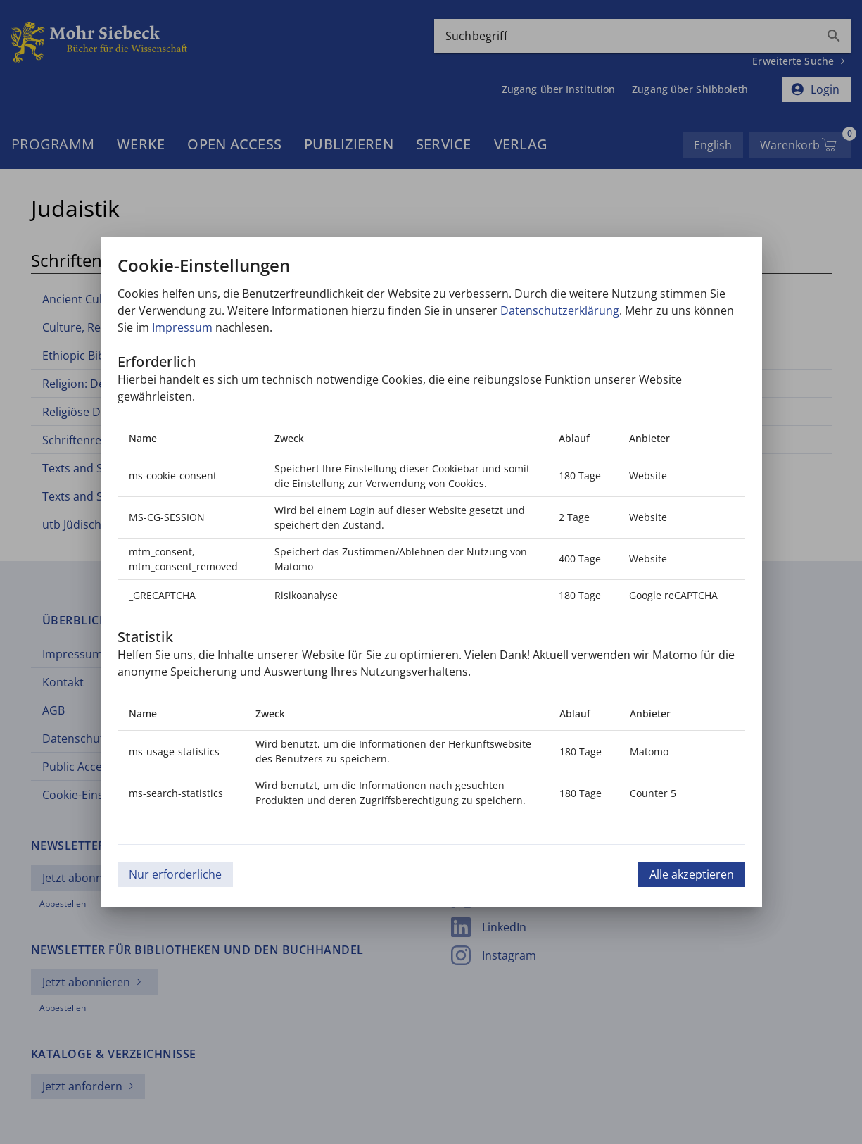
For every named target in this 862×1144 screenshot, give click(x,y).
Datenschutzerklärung (559, 310)
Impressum (182, 327)
